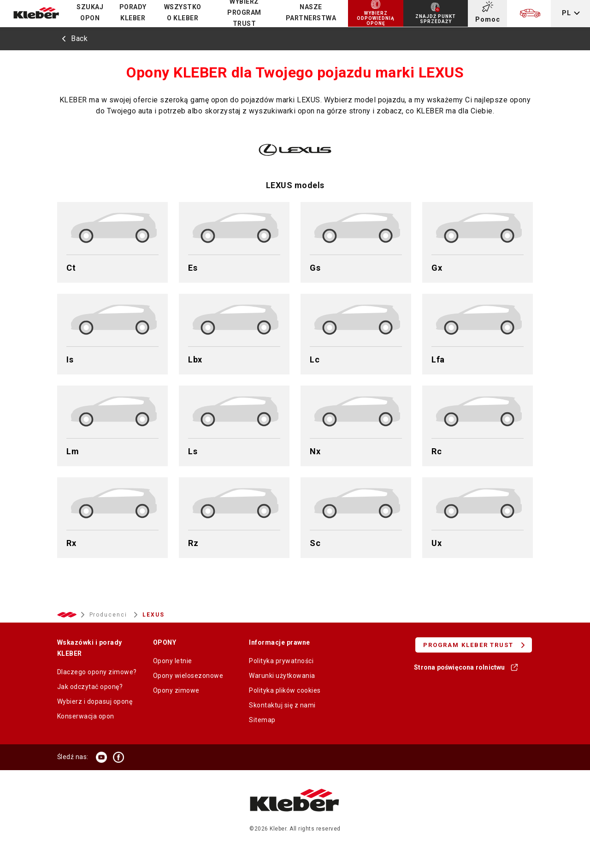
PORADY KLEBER (133, 12)
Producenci (109, 614)
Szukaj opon (90, 12)
